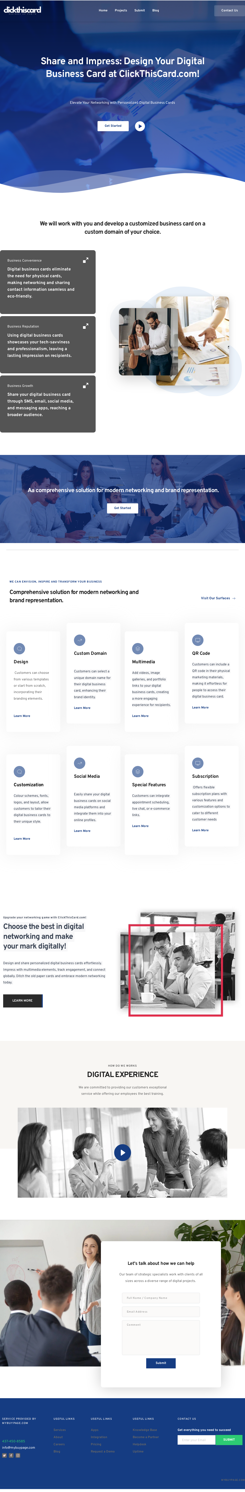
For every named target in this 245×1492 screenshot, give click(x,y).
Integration (99, 1440)
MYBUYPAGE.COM (233, 1483)
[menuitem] (103, 10)
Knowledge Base (145, 1433)
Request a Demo (103, 1454)
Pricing (96, 1447)
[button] (122, 1153)
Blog (57, 1454)
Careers (59, 1447)
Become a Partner (146, 1440)
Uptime (138, 1454)
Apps (94, 1433)
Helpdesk (139, 1447)
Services (60, 1433)
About (58, 1440)
